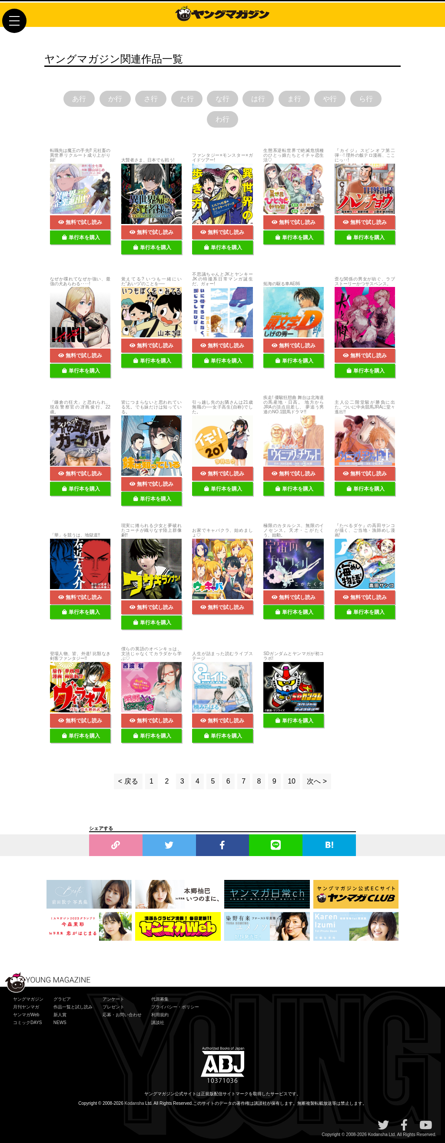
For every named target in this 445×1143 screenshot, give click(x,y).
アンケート (113, 999)
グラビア (62, 999)
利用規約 (160, 1014)
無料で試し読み (80, 222)
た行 (187, 98)
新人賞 (59, 1014)
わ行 (222, 119)
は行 (258, 98)
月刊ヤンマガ (26, 1007)
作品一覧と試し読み (73, 1007)
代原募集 (160, 999)
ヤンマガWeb (26, 1014)
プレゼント (113, 1007)
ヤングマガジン (28, 999)
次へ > (317, 781)
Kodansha (134, 1103)
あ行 (79, 98)
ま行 (294, 98)
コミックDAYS (27, 1022)
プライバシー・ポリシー (175, 1007)
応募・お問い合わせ (122, 1014)
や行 (330, 98)
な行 (222, 98)
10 (292, 781)
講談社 (157, 1022)
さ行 (151, 98)
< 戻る (128, 781)
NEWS (59, 1022)
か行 (115, 98)
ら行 (366, 98)
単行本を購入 (81, 237)
